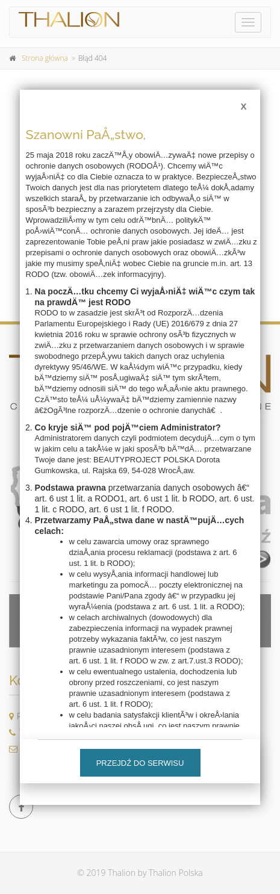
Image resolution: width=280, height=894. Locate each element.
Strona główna (45, 58)
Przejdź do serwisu (140, 763)
